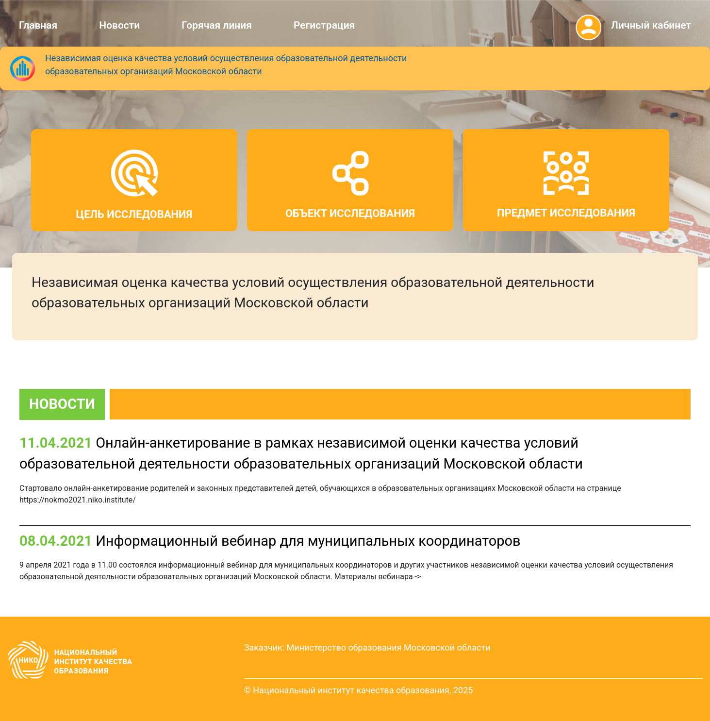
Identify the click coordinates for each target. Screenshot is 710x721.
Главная (38, 25)
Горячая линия (217, 25)
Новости (119, 25)
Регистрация (324, 25)
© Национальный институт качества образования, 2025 (358, 690)
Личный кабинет (651, 25)
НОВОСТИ (62, 404)
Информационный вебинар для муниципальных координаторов (308, 541)
